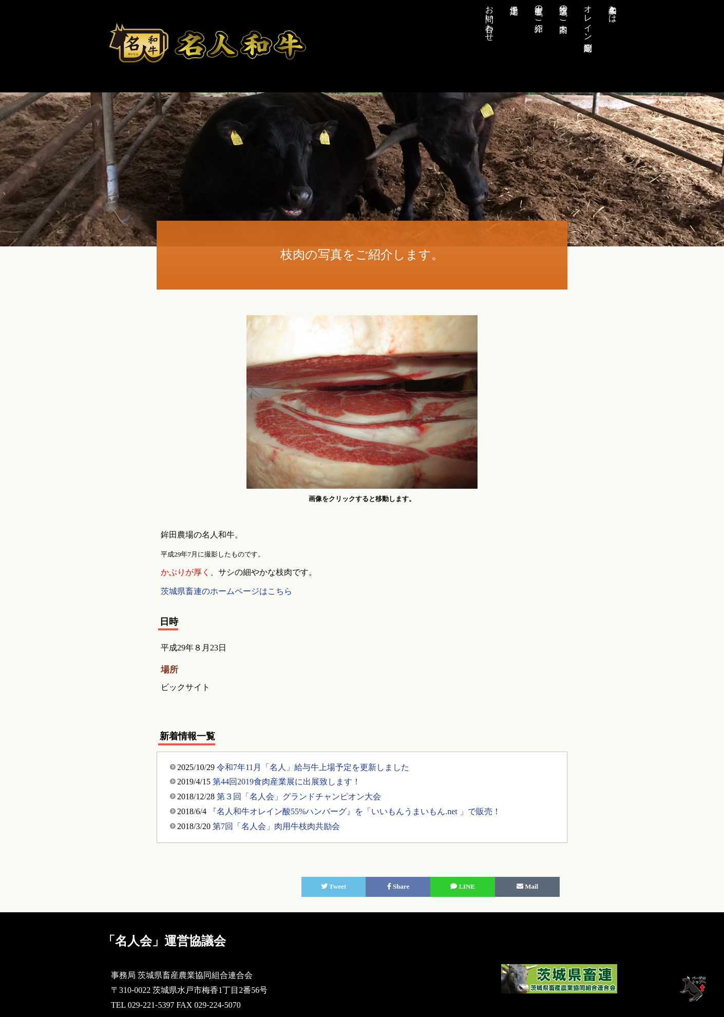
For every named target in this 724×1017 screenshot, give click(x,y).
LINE (462, 886)
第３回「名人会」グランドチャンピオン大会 (299, 796)
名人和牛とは (612, 9)
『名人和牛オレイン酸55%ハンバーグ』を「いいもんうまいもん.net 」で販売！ (354, 811)
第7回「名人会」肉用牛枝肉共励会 (276, 826)
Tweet (333, 886)
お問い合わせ (489, 18)
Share (398, 886)
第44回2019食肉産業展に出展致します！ (286, 781)
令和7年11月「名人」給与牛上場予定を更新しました (313, 767)
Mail (527, 886)
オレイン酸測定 (588, 18)
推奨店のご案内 (563, 9)
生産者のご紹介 (539, 9)
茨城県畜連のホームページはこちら (226, 591)
